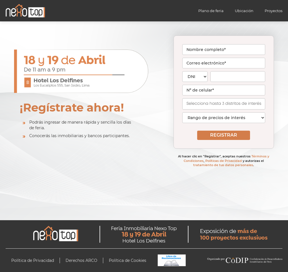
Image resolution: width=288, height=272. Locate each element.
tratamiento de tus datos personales (223, 165)
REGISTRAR (223, 135)
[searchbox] (226, 103)
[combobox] (223, 104)
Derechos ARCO (81, 260)
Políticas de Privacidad (223, 161)
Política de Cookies (127, 260)
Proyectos (273, 10)
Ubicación (244, 10)
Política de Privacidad (32, 260)
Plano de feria (211, 10)
